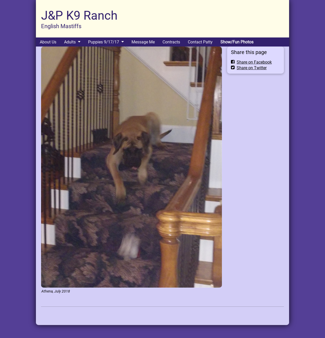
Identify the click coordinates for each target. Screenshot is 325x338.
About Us (48, 42)
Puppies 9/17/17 (103, 42)
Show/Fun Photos (236, 42)
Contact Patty (200, 42)
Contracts (171, 42)
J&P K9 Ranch (79, 15)
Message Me (143, 42)
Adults (70, 42)
